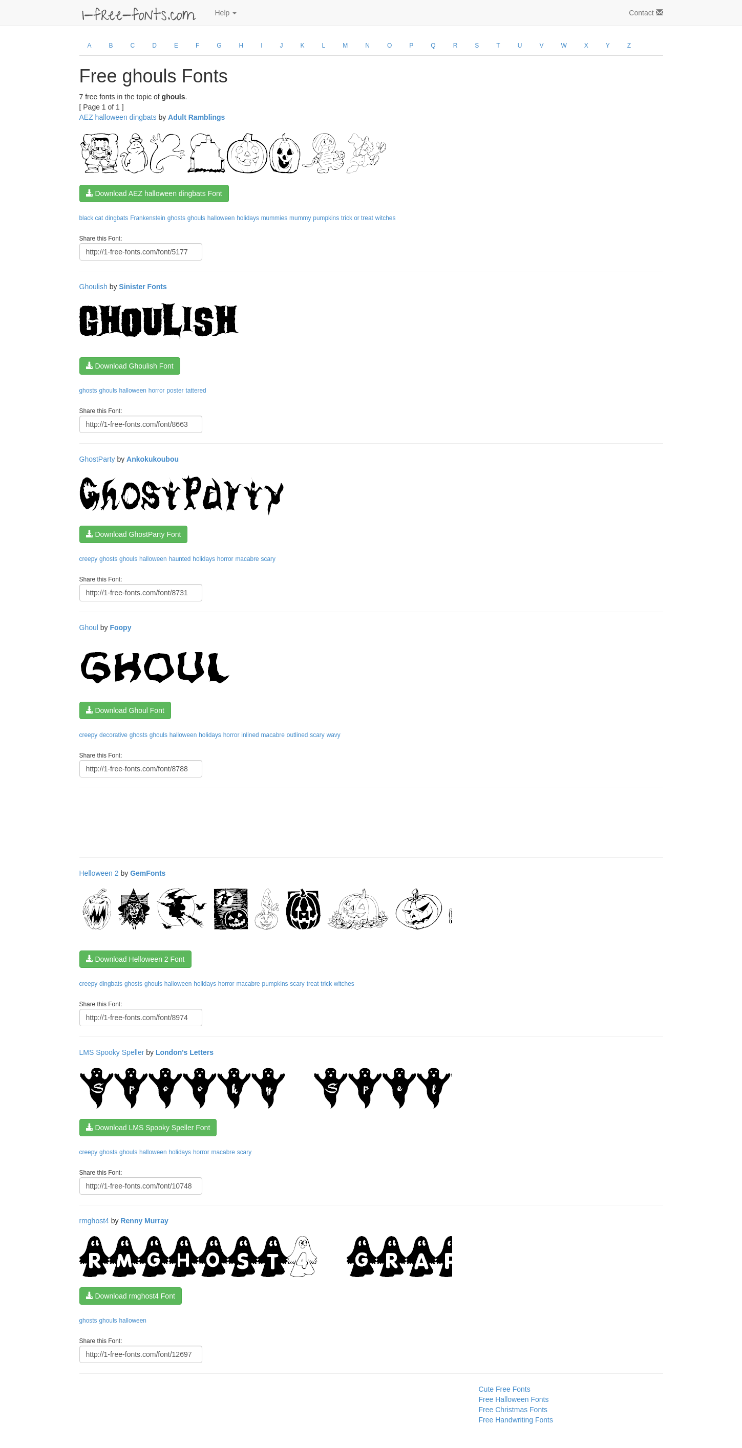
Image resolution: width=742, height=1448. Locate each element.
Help (226, 13)
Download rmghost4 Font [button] (130, 1296)
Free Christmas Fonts (513, 1410)
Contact (646, 13)
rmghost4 (94, 1221)
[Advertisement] (265, 821)
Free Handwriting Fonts (516, 1420)
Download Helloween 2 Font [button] (135, 959)
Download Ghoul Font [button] (125, 710)
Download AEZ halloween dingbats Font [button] (154, 193)
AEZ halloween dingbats (118, 117)
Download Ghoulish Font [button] (130, 366)
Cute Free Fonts (505, 1389)
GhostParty (97, 459)
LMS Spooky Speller (111, 1052)
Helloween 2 (99, 873)
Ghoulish (93, 287)
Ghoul (88, 627)
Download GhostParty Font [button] (133, 534)
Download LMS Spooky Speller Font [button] (148, 1127)
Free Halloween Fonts (514, 1399)
